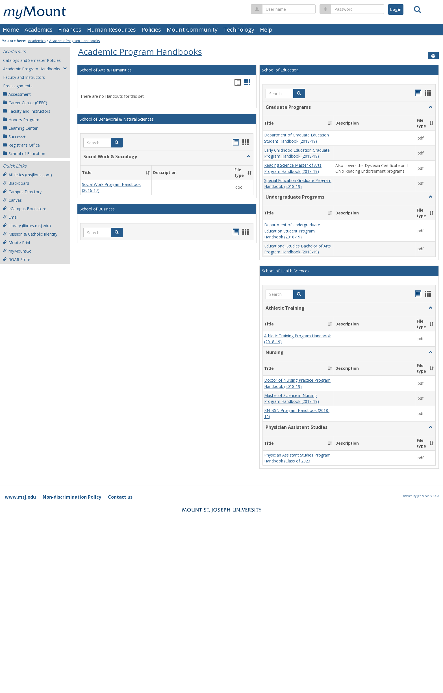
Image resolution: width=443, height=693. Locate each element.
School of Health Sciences (285, 144)
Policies (151, 29)
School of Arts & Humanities (106, 70)
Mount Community (192, 29)
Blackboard (16, 183)
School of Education (24, 153)
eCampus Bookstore (24, 208)
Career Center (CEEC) (25, 102)
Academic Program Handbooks (74, 40)
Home (11, 29)
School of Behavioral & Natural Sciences (117, 119)
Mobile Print (17, 242)
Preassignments (17, 85)
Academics (39, 29)
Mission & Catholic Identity (30, 234)
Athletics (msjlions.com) (27, 174)
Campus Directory (22, 191)
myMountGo (17, 251)
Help (266, 29)
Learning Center (20, 128)
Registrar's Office (21, 145)
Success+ (14, 136)
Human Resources (111, 29)
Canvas (12, 200)
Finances (69, 29)
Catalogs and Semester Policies (32, 60)
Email (10, 217)
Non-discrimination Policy (72, 286)
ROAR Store (16, 259)
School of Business (97, 179)
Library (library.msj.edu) (27, 225)
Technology (238, 29)
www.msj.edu (20, 286)
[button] (117, 142)
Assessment (17, 94)
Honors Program (21, 119)
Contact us (120, 286)
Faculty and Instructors (24, 77)
